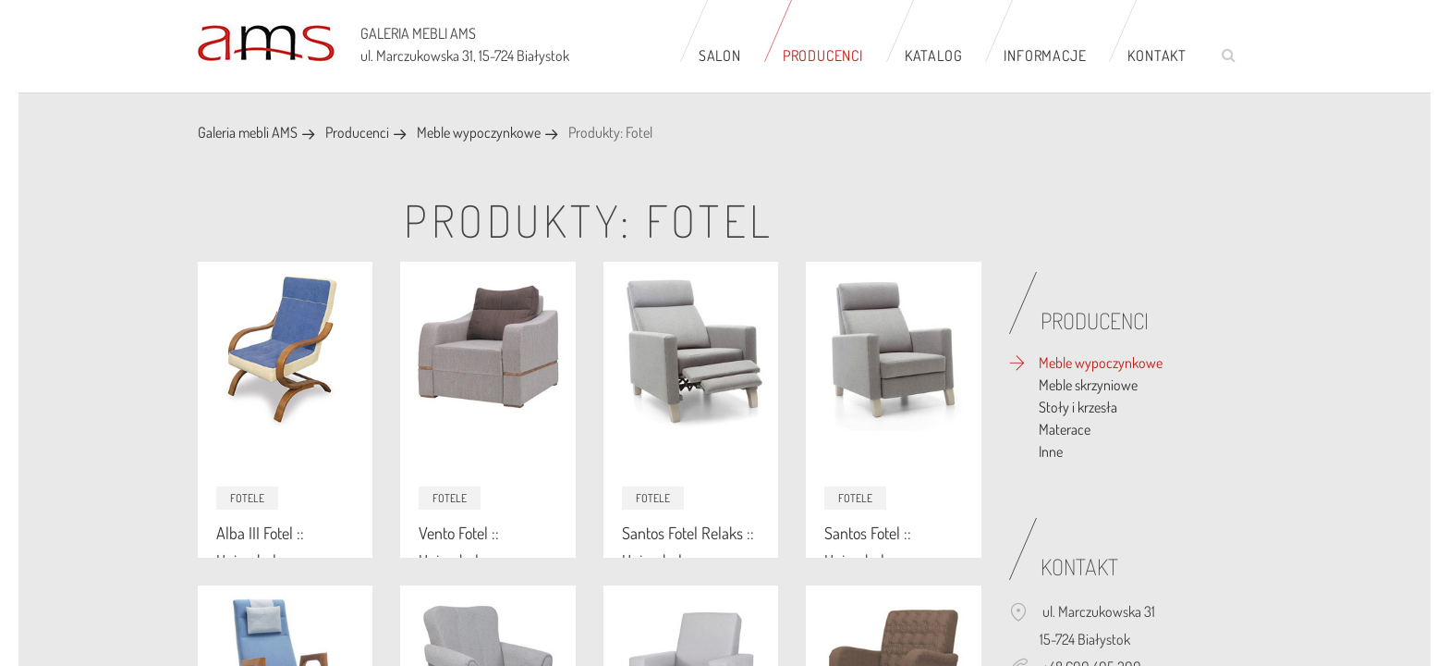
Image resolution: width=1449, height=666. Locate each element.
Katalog (934, 55)
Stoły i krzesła (1078, 407)
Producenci (823, 55)
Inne (1051, 451)
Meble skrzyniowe (1088, 385)
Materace (1064, 429)
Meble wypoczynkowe (479, 132)
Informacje (1045, 55)
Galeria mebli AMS (248, 132)
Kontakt (1157, 55)
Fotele (247, 498)
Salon (720, 55)
